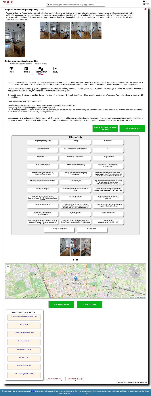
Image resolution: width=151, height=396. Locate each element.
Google (33, 391)
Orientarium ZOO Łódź (24, 349)
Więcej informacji (132, 128)
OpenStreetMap (141, 297)
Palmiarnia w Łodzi (24, 341)
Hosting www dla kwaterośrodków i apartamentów (75, 379)
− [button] (8, 270)
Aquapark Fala (24, 357)
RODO (73, 393)
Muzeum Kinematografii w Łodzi (24, 333)
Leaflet (132, 297)
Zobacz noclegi (89, 304)
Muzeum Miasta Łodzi (24, 365)
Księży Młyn (24, 324)
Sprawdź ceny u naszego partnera (105, 128)
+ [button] (8, 266)
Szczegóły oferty (61, 304)
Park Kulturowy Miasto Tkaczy (23, 374)
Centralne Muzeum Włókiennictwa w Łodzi (24, 316)
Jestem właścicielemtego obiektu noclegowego (54, 379)
